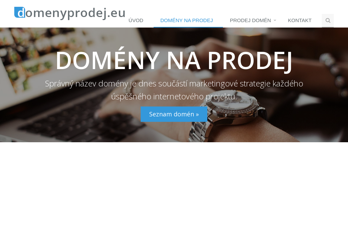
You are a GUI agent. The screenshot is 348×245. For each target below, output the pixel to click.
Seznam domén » (174, 114)
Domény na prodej (186, 20)
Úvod (135, 20)
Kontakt (300, 20)
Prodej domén (250, 20)
